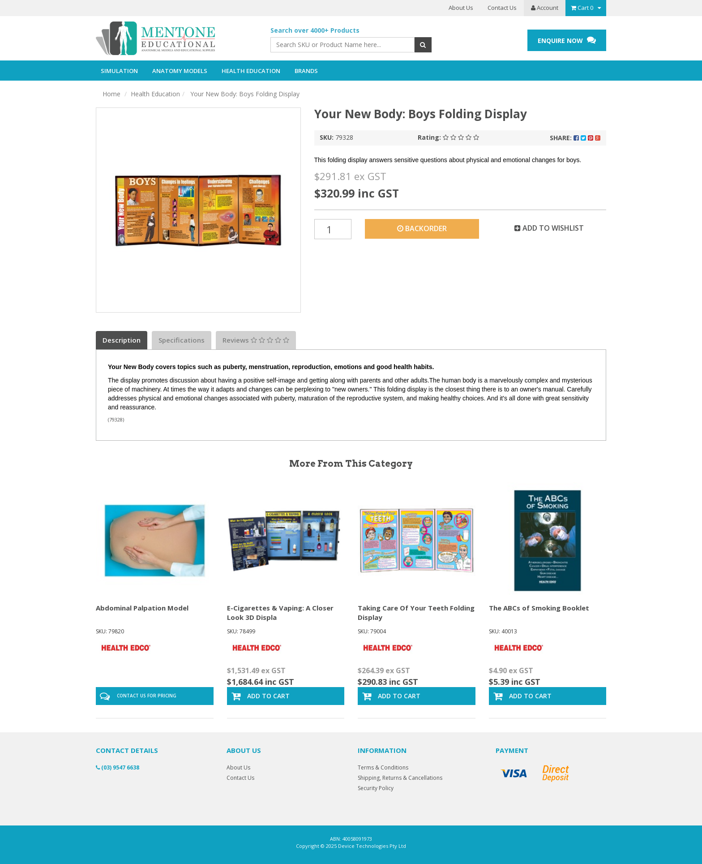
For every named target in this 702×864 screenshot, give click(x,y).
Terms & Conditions (383, 767)
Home (111, 94)
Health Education (155, 94)
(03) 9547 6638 (117, 767)
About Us (461, 8)
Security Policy (376, 788)
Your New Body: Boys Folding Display (244, 94)
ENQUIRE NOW (567, 40)
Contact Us (502, 8)
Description (122, 339)
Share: (575, 137)
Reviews (256, 339)
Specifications (181, 339)
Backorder (422, 228)
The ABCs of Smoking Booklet (539, 607)
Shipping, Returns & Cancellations (400, 778)
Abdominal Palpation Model (142, 607)
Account (544, 8)
